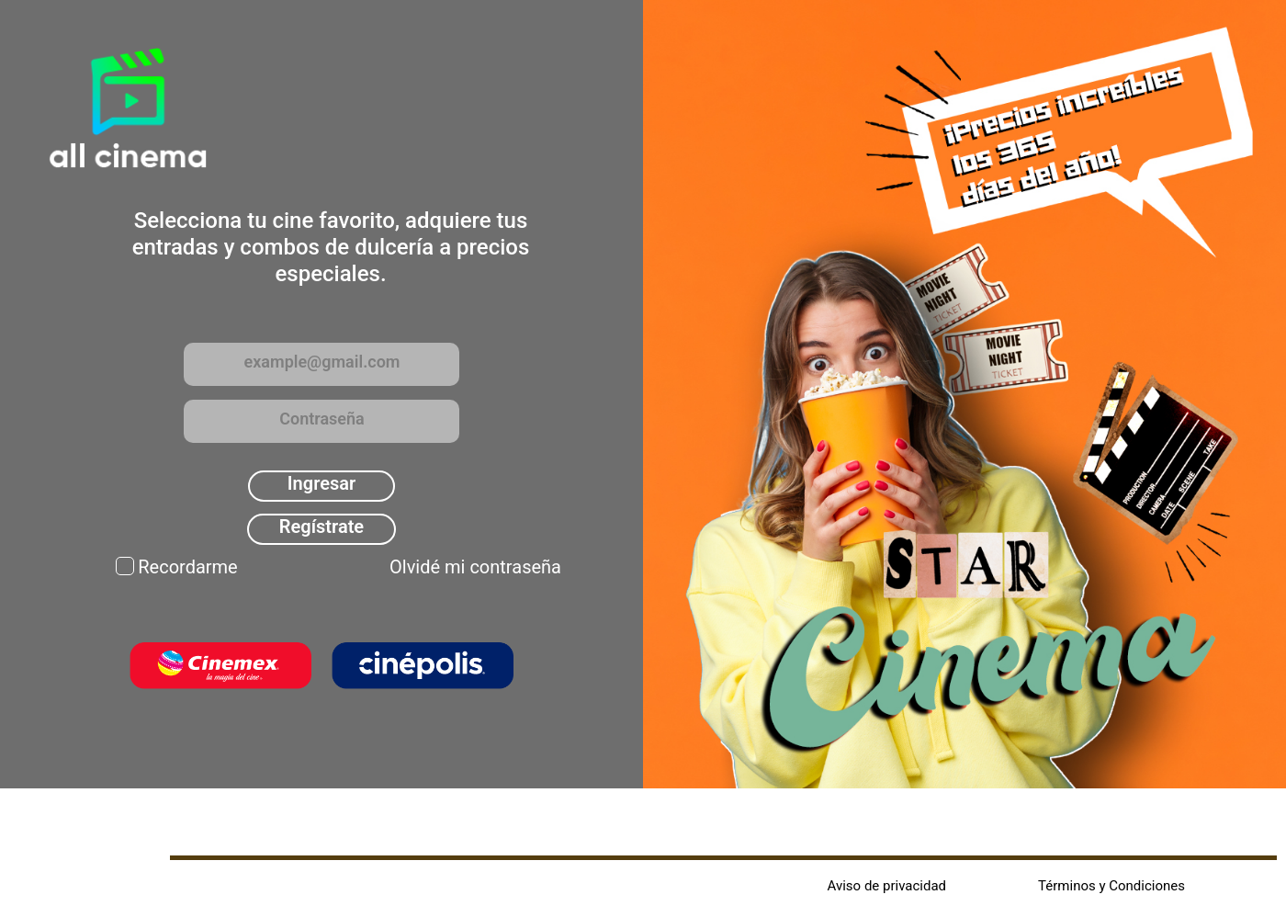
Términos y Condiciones (1111, 886)
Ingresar (321, 483)
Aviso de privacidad (887, 886)
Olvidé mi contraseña (475, 567)
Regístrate (321, 526)
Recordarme (187, 567)
